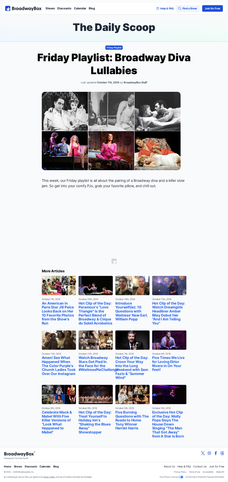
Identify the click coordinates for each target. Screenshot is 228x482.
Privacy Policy (180, 472)
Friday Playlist (114, 47)
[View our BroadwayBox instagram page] (209, 453)
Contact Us (200, 466)
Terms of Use (194, 472)
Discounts (64, 8)
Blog (92, 8)
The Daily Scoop (114, 27)
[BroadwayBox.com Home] (23, 8)
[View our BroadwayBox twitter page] (203, 453)
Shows (50, 8)
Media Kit (220, 472)
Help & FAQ (184, 466)
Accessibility (208, 472)
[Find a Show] (188, 8)
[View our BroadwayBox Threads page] (222, 453)
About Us (169, 466)
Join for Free (212, 8)
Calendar (80, 8)
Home (7, 466)
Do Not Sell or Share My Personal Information (205, 477)
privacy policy (49, 477)
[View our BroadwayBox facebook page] (216, 453)
